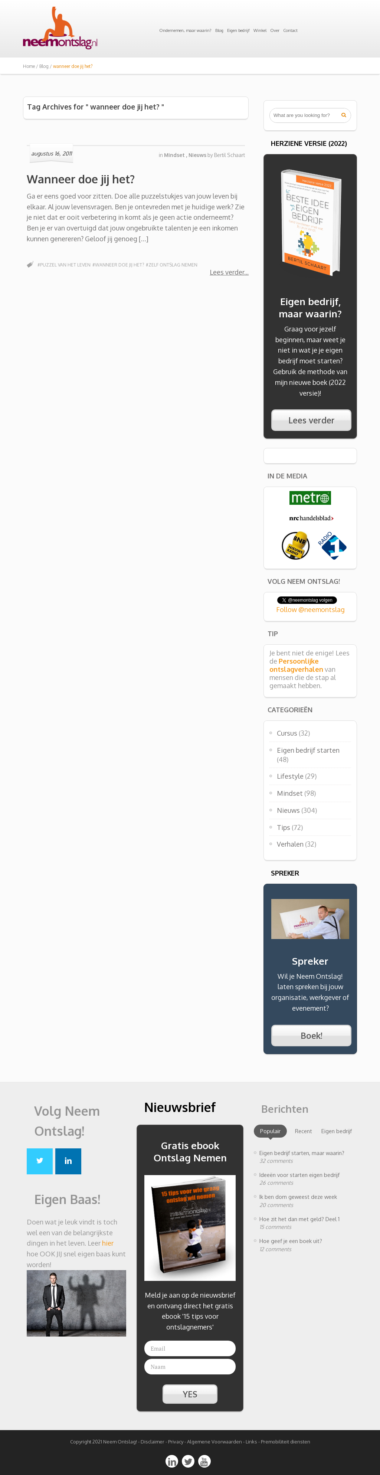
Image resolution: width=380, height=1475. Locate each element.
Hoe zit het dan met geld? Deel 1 (299, 1219)
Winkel (259, 30)
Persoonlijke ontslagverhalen (296, 665)
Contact (290, 30)
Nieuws (288, 810)
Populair (270, 1131)
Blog (219, 30)
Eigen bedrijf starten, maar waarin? (301, 1152)
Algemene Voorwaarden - (216, 1442)
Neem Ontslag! (120, 1442)
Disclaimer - (154, 1442)
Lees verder (227, 272)
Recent (303, 1131)
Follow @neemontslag (310, 609)
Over (274, 30)
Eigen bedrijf (238, 30)
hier (108, 1243)
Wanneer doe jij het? (81, 179)
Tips (283, 827)
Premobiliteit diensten (285, 1442)
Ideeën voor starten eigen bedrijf (299, 1174)
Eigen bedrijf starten (308, 750)
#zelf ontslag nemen (171, 265)
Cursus (287, 733)
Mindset (290, 793)
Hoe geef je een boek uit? (290, 1240)
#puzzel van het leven (64, 265)
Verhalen (290, 844)
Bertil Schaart (229, 155)
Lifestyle (290, 776)
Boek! (311, 1035)
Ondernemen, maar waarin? (185, 30)
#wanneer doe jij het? (118, 265)
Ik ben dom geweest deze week (298, 1196)
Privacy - (177, 1442)
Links (251, 1442)
